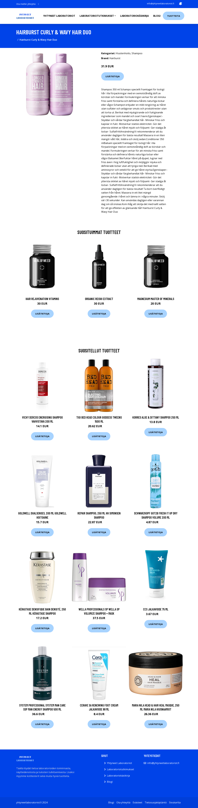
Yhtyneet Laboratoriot (119, 763)
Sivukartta (175, 802)
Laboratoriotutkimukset (120, 769)
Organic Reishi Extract (99, 299)
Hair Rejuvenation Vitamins (42, 299)
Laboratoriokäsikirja (134, 15)
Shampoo (137, 53)
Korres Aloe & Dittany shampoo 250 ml (155, 417)
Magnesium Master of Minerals (155, 299)
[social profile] (38, 4)
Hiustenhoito (123, 53)
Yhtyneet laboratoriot (59, 15)
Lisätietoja (113, 76)
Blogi (157, 15)
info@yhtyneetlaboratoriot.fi (160, 3)
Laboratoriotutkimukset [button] (97, 15)
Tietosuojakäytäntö (156, 802)
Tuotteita (173, 15)
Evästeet (137, 802)
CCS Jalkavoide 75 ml (155, 609)
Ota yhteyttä (123, 802)
